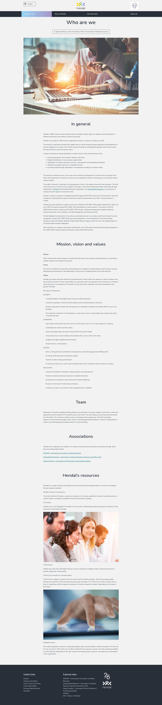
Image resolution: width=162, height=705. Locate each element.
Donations (26, 691)
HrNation (66, 693)
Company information (30, 681)
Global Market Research (96, 189)
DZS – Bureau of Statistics (71, 696)
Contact (26, 679)
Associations (90, 32)
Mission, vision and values (70, 32)
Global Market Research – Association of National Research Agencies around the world (72, 457)
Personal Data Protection (31, 688)
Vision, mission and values (32, 684)
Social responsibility (30, 686)
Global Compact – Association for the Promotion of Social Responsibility (67, 461)
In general (57, 32)
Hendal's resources (102, 32)
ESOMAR (56, 189)
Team (82, 32)
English (28, 4)
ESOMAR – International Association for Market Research (62, 453)
